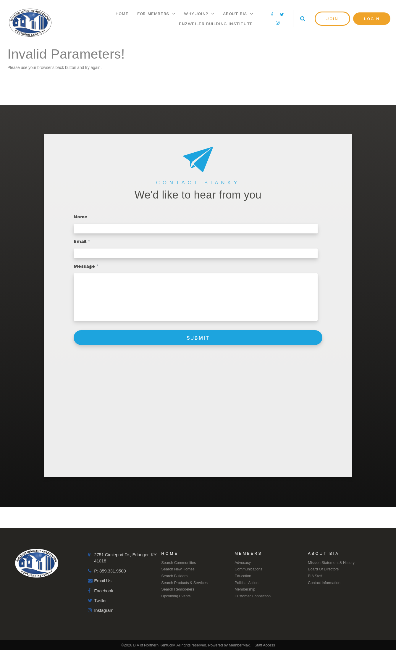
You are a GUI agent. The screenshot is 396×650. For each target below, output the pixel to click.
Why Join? (199, 14)
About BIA (238, 14)
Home (122, 13)
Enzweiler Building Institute (216, 23)
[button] (332, 19)
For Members (156, 14)
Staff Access (265, 645)
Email (82, 241)
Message (86, 266)
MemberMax (239, 645)
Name (80, 217)
